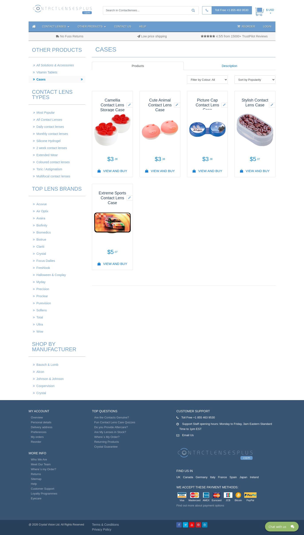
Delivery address (41, 427)
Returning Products (106, 441)
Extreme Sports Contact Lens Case (112, 198)
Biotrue (41, 239)
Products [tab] (138, 66)
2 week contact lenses (51, 148)
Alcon (40, 372)
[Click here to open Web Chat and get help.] (282, 526)
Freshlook (43, 268)
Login (267, 26)
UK (178, 477)
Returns (36, 474)
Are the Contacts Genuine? (111, 417)
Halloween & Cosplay (51, 275)
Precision (42, 289)
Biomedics (43, 232)
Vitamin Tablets (46, 72)
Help (142, 26)
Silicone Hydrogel (48, 141)
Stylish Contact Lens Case (255, 102)
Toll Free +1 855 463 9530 (231, 10)
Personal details (41, 422)
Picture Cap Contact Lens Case (207, 105)
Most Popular (45, 112)
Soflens (41, 310)
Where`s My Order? (106, 437)
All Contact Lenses (49, 119)
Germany (201, 477)
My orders (37, 437)
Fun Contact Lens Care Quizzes (114, 422)
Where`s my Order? (43, 469)
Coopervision (45, 386)
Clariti (40, 246)
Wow (39, 331)
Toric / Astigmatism (49, 169)
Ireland (254, 477)
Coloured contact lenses (53, 162)
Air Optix (42, 211)
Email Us (188, 435)
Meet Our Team (41, 464)
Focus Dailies (45, 261)
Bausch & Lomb (47, 364)
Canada (188, 477)
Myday (40, 282)
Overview (37, 417)
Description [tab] (229, 66)
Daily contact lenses (50, 126)
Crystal (41, 253)
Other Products (92, 26)
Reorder (246, 26)
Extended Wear (47, 155)
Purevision (43, 303)
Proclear (42, 296)
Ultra (39, 324)
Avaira (40, 218)
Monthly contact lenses (52, 134)
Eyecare (36, 498)
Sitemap (36, 479)
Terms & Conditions (105, 524)
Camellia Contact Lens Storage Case (112, 105)
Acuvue (41, 204)
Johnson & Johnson (50, 379)
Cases (40, 79)
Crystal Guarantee (106, 446)
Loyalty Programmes (44, 493)
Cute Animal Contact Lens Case (160, 105)
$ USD (270, 10)
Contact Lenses (56, 26)
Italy (212, 477)
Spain (233, 477)
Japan (243, 477)
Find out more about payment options (200, 505)
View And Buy (112, 171)
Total (39, 317)
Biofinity (41, 225)
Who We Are (39, 459)
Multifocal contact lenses (53, 176)
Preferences (38, 432)
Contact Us (122, 26)
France (222, 477)
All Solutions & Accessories (55, 65)
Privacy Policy (101, 529)
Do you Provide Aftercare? (111, 427)
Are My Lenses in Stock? (110, 432)
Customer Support (42, 488)
